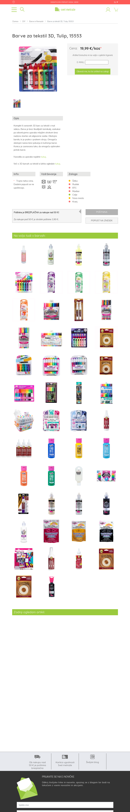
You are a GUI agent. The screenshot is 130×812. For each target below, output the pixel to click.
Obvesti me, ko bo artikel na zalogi (93, 71)
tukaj (43, 156)
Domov (15, 21)
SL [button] (116, 2)
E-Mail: (81, 62)
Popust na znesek (102, 220)
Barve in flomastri (36, 21)
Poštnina (101, 211)
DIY (23, 21)
